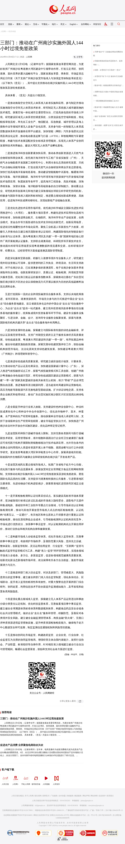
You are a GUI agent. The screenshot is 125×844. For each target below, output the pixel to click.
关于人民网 (29, 796)
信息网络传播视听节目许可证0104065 (17, 815)
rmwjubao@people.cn (96, 805)
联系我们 (110, 796)
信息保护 (102, 796)
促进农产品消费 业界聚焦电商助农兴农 (21, 745)
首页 (2, 24)
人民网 (3, 31)
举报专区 (97, 24)
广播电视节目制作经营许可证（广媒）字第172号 (84, 810)
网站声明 (86, 796)
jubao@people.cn (87, 801)
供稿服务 (69, 796)
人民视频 (46, 779)
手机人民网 (25, 779)
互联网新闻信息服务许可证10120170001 (17, 810)
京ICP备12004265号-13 (114, 810)
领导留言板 (36, 779)
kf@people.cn (40, 805)
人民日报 (5, 779)
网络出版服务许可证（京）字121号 (83, 815)
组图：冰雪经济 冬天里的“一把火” (108, 70)
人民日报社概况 (17, 796)
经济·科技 (12, 31)
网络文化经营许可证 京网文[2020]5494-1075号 (51, 815)
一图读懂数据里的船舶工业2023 (107, 101)
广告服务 (54, 796)
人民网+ (15, 779)
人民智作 (56, 779)
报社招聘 (37, 796)
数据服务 (77, 796)
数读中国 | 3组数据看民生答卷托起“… (109, 85)
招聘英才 (45, 796)
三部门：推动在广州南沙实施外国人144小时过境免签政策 (32, 718)
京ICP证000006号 (105, 815)
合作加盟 (62, 796)
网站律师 (94, 796)
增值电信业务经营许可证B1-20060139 (49, 810)
